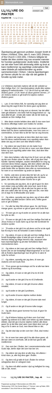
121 (37, 39)
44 (26, 28)
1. (2, 104)
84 (2, 34)
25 (17, 25)
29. (2, 337)
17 (41, 23)
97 (40, 34)
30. (2, 346)
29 (29, 25)
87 (11, 34)
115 (14, 39)
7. (2, 157)
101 (6, 37)
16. (2, 248)
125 (6, 41)
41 (17, 28)
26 (20, 25)
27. (2, 317)
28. (2, 331)
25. (2, 306)
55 (11, 30)
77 (29, 32)
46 (32, 27)
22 (8, 25)
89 (17, 34)
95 (34, 34)
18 (44, 23)
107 (29, 37)
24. (2, 300)
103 (14, 37)
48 (38, 28)
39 (11, 28)
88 (14, 34)
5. (2, 137)
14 (32, 23)
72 (14, 32)
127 (14, 41)
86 (8, 34)
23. (2, 295)
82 (43, 32)
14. (2, 228)
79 (34, 32)
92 (26, 34)
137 (6, 43)
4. (2, 128)
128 (18, 41)
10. (2, 197)
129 (22, 41)
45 (29, 28)
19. (2, 273)
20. (2, 280)
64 (37, 30)
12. (2, 213)
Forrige (15, 18)
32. (2, 360)
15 (35, 23)
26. (2, 311)
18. (2, 266)
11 (23, 23)
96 (37, 34)
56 (14, 30)
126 (10, 41)
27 (23, 25)
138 (10, 43)
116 (18, 39)
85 (5, 34)
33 (40, 25)
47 (35, 28)
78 (31, 32)
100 (2, 37)
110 (41, 37)
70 (8, 32)
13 (29, 23)
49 (41, 28)
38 (8, 28)
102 (10, 37)
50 (44, 28)
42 (20, 28)
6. (2, 146)
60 (26, 30)
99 (46, 34)
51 (47, 28)
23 (11, 25)
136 (2, 43)
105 (22, 37)
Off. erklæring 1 (20, 43)
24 (14, 25)
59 (23, 30)
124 (2, 41)
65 (40, 30)
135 (45, 41)
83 (46, 32)
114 (10, 39)
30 (31, 25)
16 (38, 23)
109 (37, 37)
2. (2, 110)
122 (41, 39)
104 (18, 37)
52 (2, 30)
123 (45, 39)
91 (23, 34)
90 (20, 34)
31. (2, 353)
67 (46, 30)
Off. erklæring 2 (36, 43)
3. (2, 121)
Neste (21, 18)
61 (29, 30)
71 (11, 32)
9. (2, 184)
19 (47, 23)
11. (2, 206)
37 (5, 28)
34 (43, 25)
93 (29, 34)
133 (37, 41)
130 (26, 41)
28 (26, 25)
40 (14, 28)
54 (8, 30)
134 (41, 41)
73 (17, 32)
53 (5, 30)
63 (34, 30)
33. (2, 366)
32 (37, 25)
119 (29, 39)
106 (26, 37)
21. (2, 284)
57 (17, 30)
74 (20, 32)
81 (40, 32)
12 (26, 23)
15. (2, 235)
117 (22, 39)
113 (6, 39)
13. (2, 219)
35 (46, 25)
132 (33, 41)
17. (2, 259)
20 (2, 25)
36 (2, 28)
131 (29, 41)
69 (5, 32)
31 (34, 25)
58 (20, 30)
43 (23, 28)
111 (45, 37)
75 (23, 32)
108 (33, 37)
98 (43, 34)
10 (20, 23)
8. (2, 175)
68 (2, 32)
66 (43, 30)
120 (33, 39)
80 (37, 32)
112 (2, 39)
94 (31, 34)
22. (2, 291)
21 (5, 25)
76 (26, 32)
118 (26, 39)
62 (31, 30)
